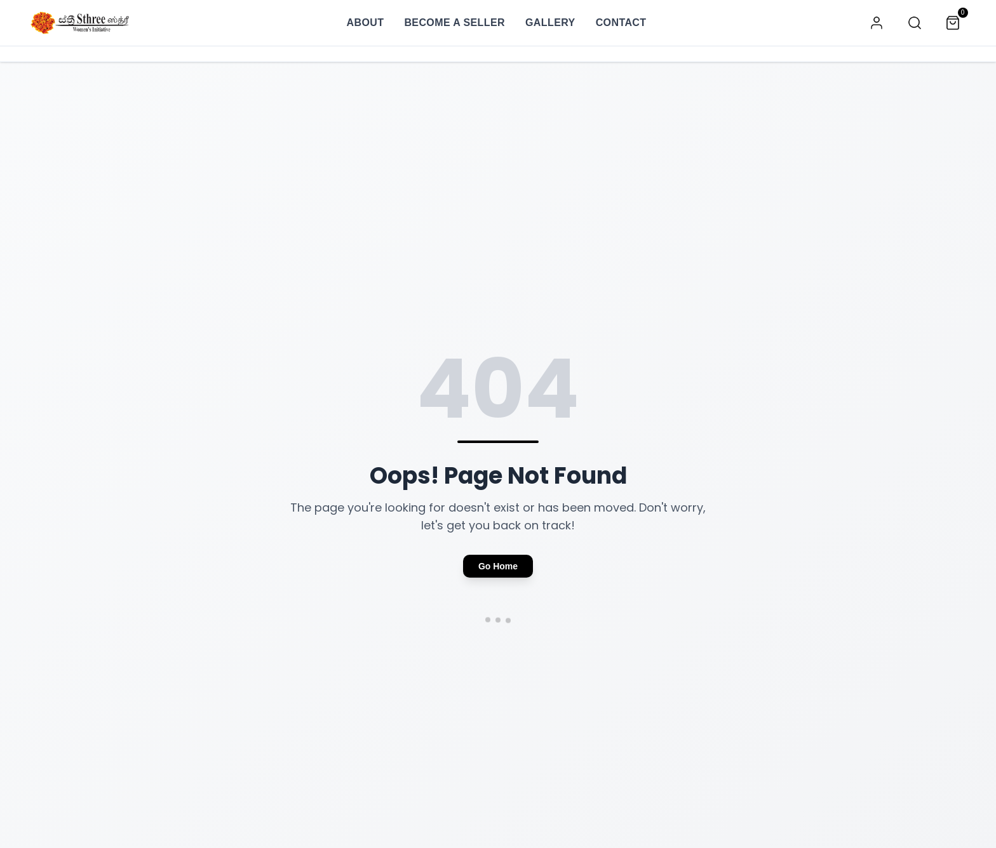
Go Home (498, 566)
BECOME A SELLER (454, 22)
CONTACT (621, 21)
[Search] (914, 23)
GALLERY (550, 22)
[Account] (876, 23)
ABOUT (365, 22)
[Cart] (953, 23)
